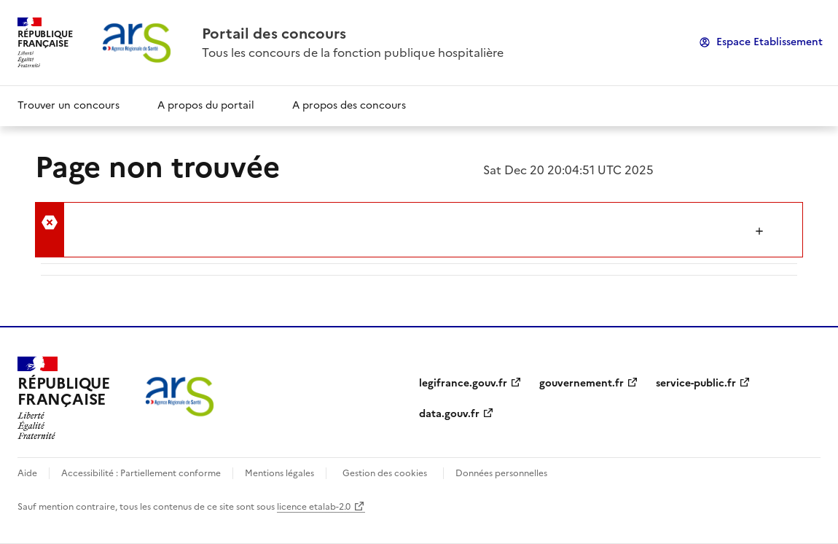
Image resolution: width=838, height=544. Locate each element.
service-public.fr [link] (696, 383)
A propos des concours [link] (349, 105)
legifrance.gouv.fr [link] (463, 383)
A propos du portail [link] (205, 105)
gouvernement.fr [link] (581, 383)
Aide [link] (27, 473)
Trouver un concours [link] (68, 105)
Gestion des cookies (384, 473)
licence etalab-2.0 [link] (314, 506)
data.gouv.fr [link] (449, 413)
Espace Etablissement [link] (769, 42)
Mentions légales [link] (279, 473)
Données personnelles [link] (501, 473)
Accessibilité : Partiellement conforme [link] (141, 473)
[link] (353, 33)
